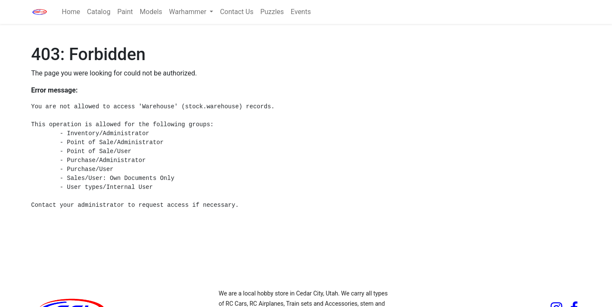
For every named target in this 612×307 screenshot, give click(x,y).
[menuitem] (71, 11)
